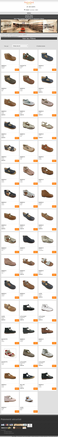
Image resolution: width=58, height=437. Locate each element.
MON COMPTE (32, 6)
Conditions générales (9, 433)
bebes (6, 34)
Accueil (2, 34)
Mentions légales (8, 431)
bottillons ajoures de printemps (15, 34)
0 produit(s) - (31, 10)
